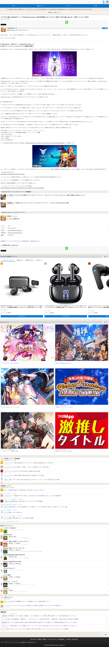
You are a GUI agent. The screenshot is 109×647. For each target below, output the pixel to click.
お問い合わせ (33, 639)
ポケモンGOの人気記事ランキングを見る (9, 510)
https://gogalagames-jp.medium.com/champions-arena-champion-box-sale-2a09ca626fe (22, 188)
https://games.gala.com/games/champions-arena (13, 174)
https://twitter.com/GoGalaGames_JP (15, 232)
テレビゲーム (39, 260)
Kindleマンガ (20, 260)
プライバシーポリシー (52, 639)
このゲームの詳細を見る (14, 218)
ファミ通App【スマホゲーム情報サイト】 (16, 9)
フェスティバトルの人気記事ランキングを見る (10, 521)
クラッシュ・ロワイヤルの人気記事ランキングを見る (11, 515)
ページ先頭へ (105, 634)
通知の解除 (61, 639)
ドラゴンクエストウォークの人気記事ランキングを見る (11, 499)
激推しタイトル (57, 12)
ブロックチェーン (30, 9)
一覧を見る (105, 256)
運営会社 (44, 639)
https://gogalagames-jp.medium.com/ (15, 230)
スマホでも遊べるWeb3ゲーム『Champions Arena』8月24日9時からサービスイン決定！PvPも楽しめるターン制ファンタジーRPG (63, 9)
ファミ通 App (6, 2)
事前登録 (50, 12)
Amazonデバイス (29, 260)
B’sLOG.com (75, 639)
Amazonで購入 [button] (21, 316)
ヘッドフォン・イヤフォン (8, 260)
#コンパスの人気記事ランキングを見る (8, 493)
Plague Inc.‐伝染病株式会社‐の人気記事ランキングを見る (11, 504)
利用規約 (39, 639)
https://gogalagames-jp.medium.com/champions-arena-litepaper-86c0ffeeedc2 (45, 143)
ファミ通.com (68, 639)
